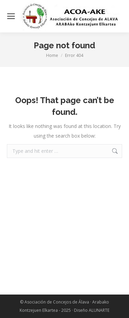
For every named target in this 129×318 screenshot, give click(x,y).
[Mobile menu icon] (11, 16)
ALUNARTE (99, 310)
